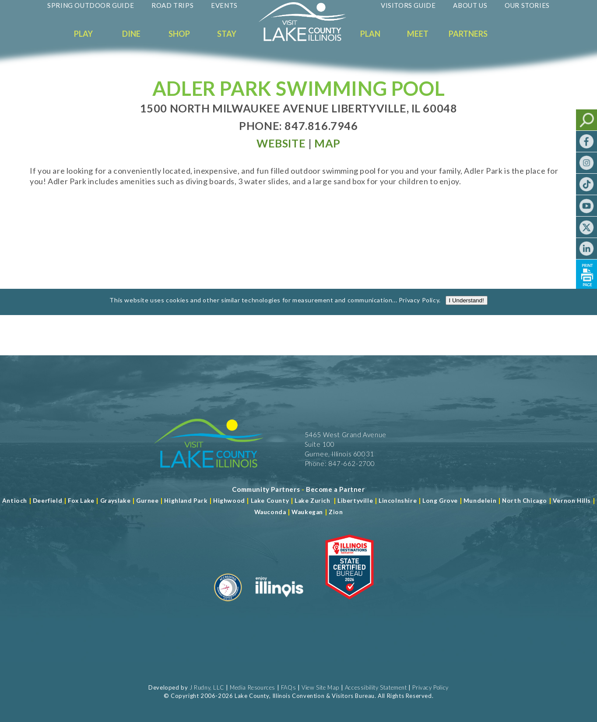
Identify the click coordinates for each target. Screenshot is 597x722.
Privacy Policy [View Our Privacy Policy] (430, 687)
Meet (417, 34)
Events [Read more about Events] (224, 5)
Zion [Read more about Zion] (336, 511)
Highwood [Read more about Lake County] (229, 500)
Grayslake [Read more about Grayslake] (115, 500)
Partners (468, 34)
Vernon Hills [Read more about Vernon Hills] (572, 500)
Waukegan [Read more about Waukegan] (307, 511)
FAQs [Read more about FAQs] (288, 687)
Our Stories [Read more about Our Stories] (527, 5)
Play (83, 34)
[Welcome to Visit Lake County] (309, 39)
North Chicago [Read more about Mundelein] (524, 500)
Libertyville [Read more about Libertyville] (355, 500)
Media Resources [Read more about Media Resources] (252, 687)
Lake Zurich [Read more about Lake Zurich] (312, 500)
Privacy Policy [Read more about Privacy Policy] (419, 307)
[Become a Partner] (335, 489)
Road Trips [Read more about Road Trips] (172, 5)
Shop (179, 34)
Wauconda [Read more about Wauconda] (270, 511)
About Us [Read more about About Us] (470, 5)
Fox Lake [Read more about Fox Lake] (81, 500)
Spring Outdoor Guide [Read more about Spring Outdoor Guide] (90, 5)
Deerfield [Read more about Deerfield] (47, 500)
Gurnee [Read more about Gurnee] (147, 500)
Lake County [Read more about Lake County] (269, 500)
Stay (226, 34)
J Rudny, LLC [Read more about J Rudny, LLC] (207, 687)
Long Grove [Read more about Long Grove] (440, 500)
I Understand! (466, 307)
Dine (131, 34)
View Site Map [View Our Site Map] (320, 687)
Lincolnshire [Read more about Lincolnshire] (398, 500)
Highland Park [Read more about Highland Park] (185, 500)
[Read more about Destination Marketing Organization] (228, 605)
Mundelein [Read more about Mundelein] (480, 500)
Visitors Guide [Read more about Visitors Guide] (408, 5)
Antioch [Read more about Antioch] (14, 500)
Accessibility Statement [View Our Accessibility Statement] (376, 687)
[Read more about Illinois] (279, 605)
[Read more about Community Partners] (266, 489)
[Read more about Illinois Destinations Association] (349, 605)
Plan (370, 34)
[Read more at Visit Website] (281, 143)
